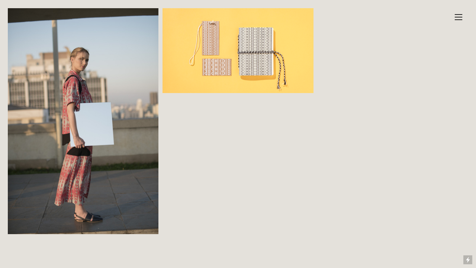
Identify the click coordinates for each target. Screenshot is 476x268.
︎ (458, 17)
